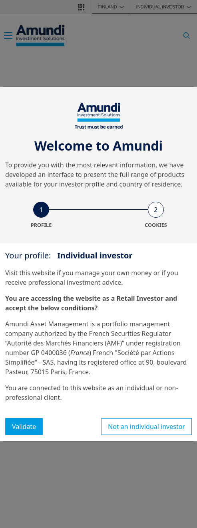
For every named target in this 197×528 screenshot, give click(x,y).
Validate (24, 426)
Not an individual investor (146, 426)
